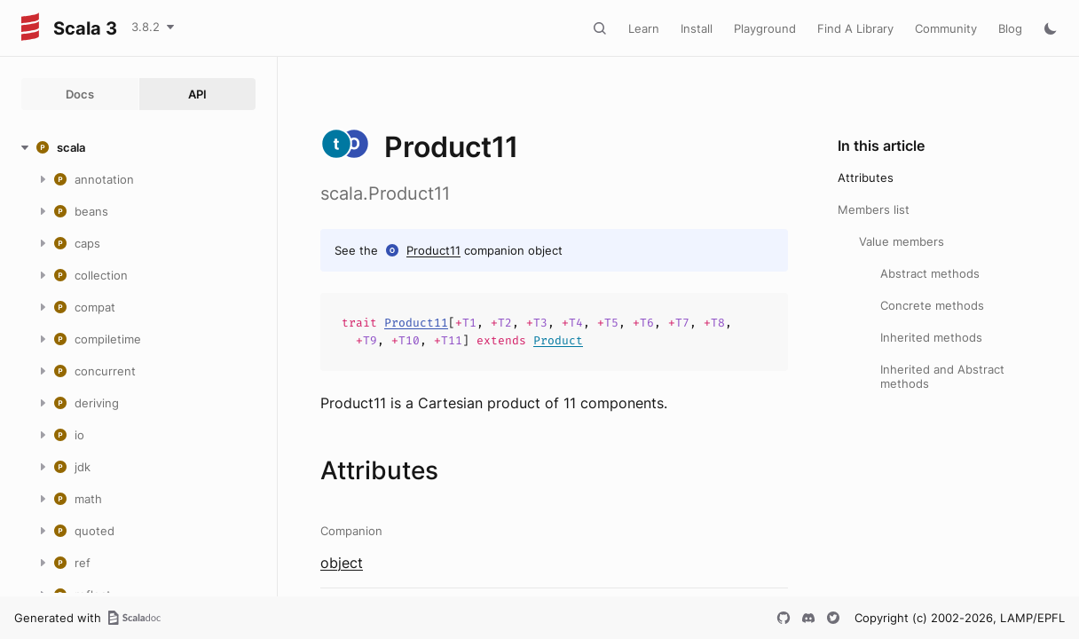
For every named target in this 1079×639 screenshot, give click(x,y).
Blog (1010, 28)
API (197, 94)
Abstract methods (930, 273)
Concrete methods (932, 305)
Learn (643, 28)
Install (697, 28)
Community (946, 28)
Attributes (866, 177)
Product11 (433, 250)
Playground (765, 28)
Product (558, 340)
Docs (80, 94)
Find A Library (855, 28)
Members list (874, 209)
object (341, 563)
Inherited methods (931, 337)
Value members (901, 241)
